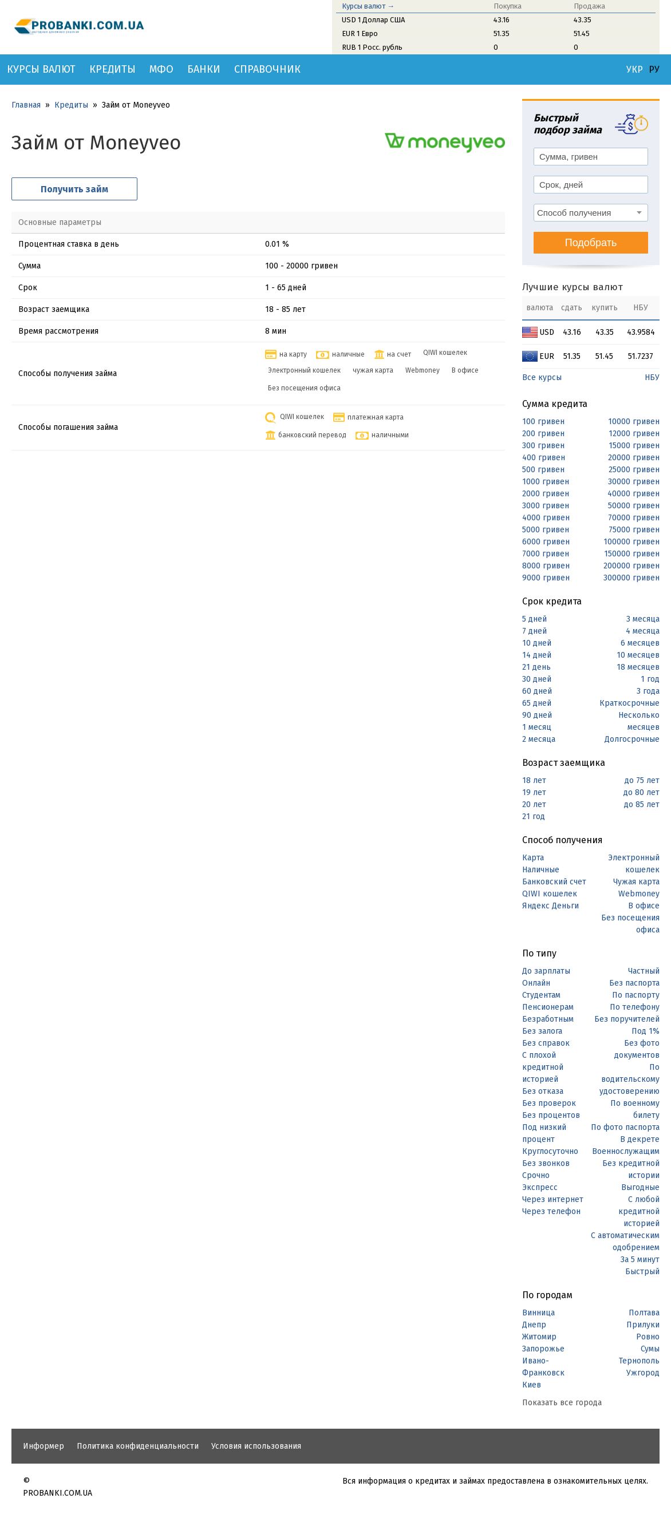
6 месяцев (640, 643)
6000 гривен (546, 542)
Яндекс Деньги (550, 906)
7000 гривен (545, 554)
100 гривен (543, 421)
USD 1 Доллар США (373, 19)
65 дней (536, 703)
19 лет (534, 792)
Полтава (644, 1313)
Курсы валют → (368, 6)
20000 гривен (634, 457)
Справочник (267, 69)
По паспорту (636, 995)
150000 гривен (632, 554)
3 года (648, 691)
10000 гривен (634, 421)
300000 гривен (631, 578)
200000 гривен (631, 566)
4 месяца (643, 631)
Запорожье (543, 1349)
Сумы (650, 1349)
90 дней (537, 715)
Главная (26, 105)
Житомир (539, 1337)
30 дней (536, 679)
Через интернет (552, 1199)
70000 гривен (634, 518)
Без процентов (551, 1115)
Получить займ (74, 189)
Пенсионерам (548, 1007)
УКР (634, 69)
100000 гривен (631, 542)
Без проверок (549, 1103)
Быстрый (642, 1271)
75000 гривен (634, 530)
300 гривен (543, 445)
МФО (161, 69)
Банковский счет (554, 882)
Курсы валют (41, 69)
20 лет (534, 804)
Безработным (548, 1019)
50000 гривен (634, 506)
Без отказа (542, 1091)
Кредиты (112, 69)
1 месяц (536, 727)
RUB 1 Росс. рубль (372, 47)
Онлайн (536, 983)
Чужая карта (636, 882)
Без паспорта (634, 983)
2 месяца (538, 739)
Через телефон (551, 1211)
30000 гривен (634, 482)
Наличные (540, 870)
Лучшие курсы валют (572, 287)
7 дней (534, 631)
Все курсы (542, 377)
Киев (531, 1385)
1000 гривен (545, 482)
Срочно (536, 1175)
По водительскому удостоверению (629, 1079)
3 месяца (643, 619)
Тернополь (639, 1361)
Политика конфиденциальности (138, 1446)
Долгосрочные (632, 739)
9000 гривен (546, 578)
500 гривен (543, 470)
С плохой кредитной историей (542, 1067)
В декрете (640, 1139)
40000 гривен (633, 494)
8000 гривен (546, 566)
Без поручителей (627, 1019)
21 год (533, 816)
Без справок (546, 1043)
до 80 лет (641, 792)
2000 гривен (545, 494)
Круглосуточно (550, 1151)
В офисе (644, 906)
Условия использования (256, 1446)
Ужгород (643, 1373)
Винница (538, 1313)
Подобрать (591, 242)
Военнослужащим (626, 1151)
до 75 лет (642, 780)
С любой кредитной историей (639, 1211)
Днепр (534, 1325)
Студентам (541, 995)
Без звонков (546, 1163)
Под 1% (645, 1031)
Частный (644, 971)
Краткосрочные (629, 703)
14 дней (536, 655)
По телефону (635, 1007)
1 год (650, 679)
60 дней (537, 691)
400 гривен (543, 457)
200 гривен (543, 433)
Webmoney (639, 894)
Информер (43, 1446)
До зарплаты (546, 971)
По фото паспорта (625, 1127)
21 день (536, 667)
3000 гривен (545, 506)
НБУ (652, 377)
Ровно (648, 1337)
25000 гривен (634, 470)
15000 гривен (634, 445)
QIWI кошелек (549, 894)
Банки (203, 69)
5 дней (534, 619)
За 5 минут (640, 1259)
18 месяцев (638, 667)
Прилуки (643, 1325)
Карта (533, 858)
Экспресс (540, 1187)
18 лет (534, 780)
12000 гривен (634, 433)
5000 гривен (545, 530)
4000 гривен (546, 518)
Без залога (542, 1031)
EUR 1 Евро (360, 33)
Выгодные (640, 1187)
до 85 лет (642, 804)
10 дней (536, 643)
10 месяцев (638, 655)
